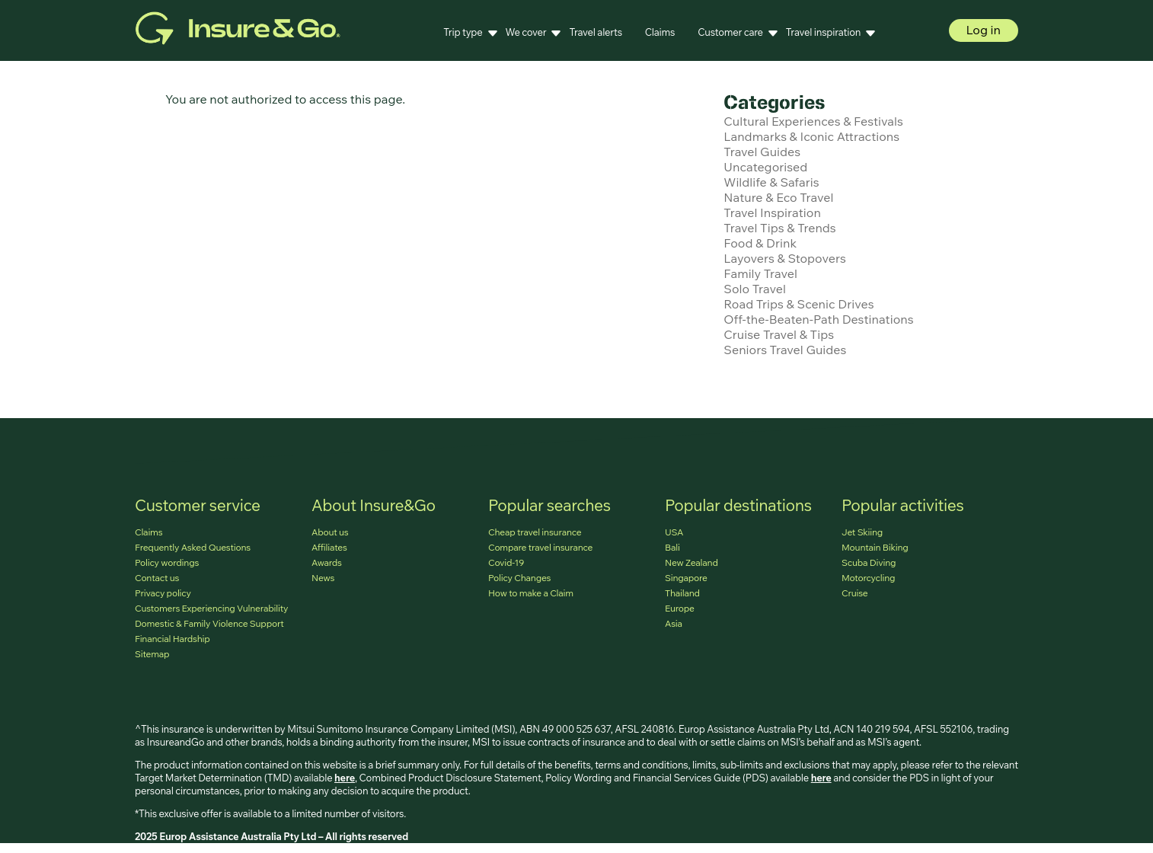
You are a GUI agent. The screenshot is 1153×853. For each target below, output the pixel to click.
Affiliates (329, 547)
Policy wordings (167, 562)
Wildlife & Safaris (771, 182)
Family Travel (760, 273)
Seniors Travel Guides (784, 349)
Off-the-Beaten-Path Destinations (818, 319)
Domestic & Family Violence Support (209, 623)
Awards (326, 562)
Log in (983, 29)
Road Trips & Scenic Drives (798, 303)
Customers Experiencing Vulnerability (211, 608)
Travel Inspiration (772, 212)
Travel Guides (761, 151)
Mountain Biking (875, 547)
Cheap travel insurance (534, 532)
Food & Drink (760, 243)
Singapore (686, 577)
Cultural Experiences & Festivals (813, 121)
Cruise (855, 593)
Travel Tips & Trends (779, 227)
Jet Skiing (862, 532)
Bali (672, 547)
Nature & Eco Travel (778, 197)
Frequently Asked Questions (193, 547)
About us (330, 532)
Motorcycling (868, 577)
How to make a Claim (530, 593)
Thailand (682, 593)
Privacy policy (163, 593)
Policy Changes (519, 577)
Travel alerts (595, 32)
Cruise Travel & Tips (778, 334)
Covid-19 (506, 562)
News (322, 577)
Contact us (157, 577)
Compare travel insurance (540, 547)
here (344, 778)
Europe (680, 608)
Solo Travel (754, 288)
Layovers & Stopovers (784, 258)
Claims (660, 32)
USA (674, 532)
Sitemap (152, 654)
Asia (673, 623)
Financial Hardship (172, 638)
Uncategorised (765, 166)
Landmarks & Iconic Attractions (811, 136)
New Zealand (691, 562)
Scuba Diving (869, 562)
